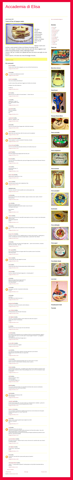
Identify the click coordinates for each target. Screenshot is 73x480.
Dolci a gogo (11, 249)
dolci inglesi (54, 32)
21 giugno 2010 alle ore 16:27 (13, 299)
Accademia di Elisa (22, 6)
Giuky (10, 166)
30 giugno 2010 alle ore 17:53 (13, 451)
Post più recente (8, 471)
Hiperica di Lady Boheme (13, 138)
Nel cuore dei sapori (12, 145)
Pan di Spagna (11, 59)
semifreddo (54, 41)
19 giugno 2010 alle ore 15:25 (13, 177)
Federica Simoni (11, 174)
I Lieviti (53, 34)
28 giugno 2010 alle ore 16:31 (13, 414)
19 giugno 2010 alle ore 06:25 (13, 96)
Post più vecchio (44, 471)
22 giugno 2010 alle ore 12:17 (13, 363)
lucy (9, 326)
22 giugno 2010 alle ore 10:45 (13, 355)
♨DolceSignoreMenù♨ (13, 462)
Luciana (10, 359)
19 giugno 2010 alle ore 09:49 (13, 127)
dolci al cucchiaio (55, 30)
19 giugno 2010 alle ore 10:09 (13, 134)
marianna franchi (12, 303)
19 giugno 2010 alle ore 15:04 (13, 171)
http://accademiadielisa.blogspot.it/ (57, 19)
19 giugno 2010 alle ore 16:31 (13, 191)
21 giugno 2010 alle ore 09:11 (13, 246)
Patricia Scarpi (11, 79)
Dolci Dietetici (54, 31)
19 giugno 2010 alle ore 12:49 (13, 148)
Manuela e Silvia (11, 409)
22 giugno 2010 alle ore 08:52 (13, 329)
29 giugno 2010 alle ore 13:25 (13, 435)
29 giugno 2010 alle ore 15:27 (13, 443)
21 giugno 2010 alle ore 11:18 (13, 283)
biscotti (53, 27)
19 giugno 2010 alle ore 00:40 (13, 75)
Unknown (10, 131)
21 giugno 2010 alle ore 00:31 (13, 238)
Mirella (10, 393)
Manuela (10, 158)
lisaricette (10, 65)
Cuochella (10, 332)
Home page (26, 471)
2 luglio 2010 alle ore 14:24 (13, 467)
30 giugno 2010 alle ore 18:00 (13, 459)
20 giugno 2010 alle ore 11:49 (13, 212)
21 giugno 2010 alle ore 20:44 (13, 313)
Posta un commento (10, 469)
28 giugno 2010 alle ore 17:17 (13, 423)
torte (53, 42)
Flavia (10, 264)
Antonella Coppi (11, 401)
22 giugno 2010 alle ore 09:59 (13, 346)
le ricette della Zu (12, 343)
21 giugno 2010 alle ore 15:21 (13, 291)
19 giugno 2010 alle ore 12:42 (13, 141)
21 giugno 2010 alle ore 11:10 (13, 274)
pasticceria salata (55, 39)
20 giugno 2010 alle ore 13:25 (13, 230)
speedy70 (10, 152)
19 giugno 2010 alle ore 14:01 (13, 163)
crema (53, 28)
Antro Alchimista (12, 310)
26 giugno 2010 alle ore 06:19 (13, 397)
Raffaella (10, 385)
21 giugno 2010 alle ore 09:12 (13, 254)
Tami (9, 427)
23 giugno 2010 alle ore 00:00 (13, 381)
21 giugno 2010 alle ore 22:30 (13, 322)
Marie (10, 92)
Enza (9, 99)
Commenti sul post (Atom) (13, 473)
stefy (9, 241)
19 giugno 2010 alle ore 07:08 (13, 105)
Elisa (9, 72)
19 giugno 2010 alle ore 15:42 (13, 184)
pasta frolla (54, 38)
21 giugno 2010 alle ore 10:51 (13, 267)
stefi (9, 278)
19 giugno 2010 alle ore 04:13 (13, 89)
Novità (53, 35)
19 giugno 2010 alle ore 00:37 (13, 68)
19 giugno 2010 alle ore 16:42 (13, 199)
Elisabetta (10, 367)
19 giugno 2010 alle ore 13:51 (13, 155)
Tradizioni (54, 44)
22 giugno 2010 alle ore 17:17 (13, 372)
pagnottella (10, 108)
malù (9, 124)
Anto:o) (10, 203)
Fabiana (10, 271)
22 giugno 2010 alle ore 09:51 (13, 339)
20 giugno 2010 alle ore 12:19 (13, 222)
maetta (10, 350)
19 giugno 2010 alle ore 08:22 (13, 121)
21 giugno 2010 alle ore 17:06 (13, 306)
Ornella (10, 195)
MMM (10, 376)
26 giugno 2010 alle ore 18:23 (13, 405)
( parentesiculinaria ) (12, 438)
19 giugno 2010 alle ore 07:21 (13, 114)
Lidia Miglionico (11, 317)
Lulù (9, 295)
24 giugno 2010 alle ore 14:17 (13, 389)
